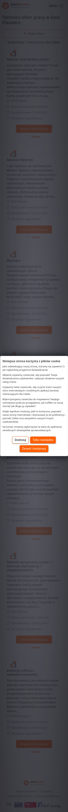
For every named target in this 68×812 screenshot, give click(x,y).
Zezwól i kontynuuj (34, 448)
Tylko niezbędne (43, 440)
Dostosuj (20, 440)
